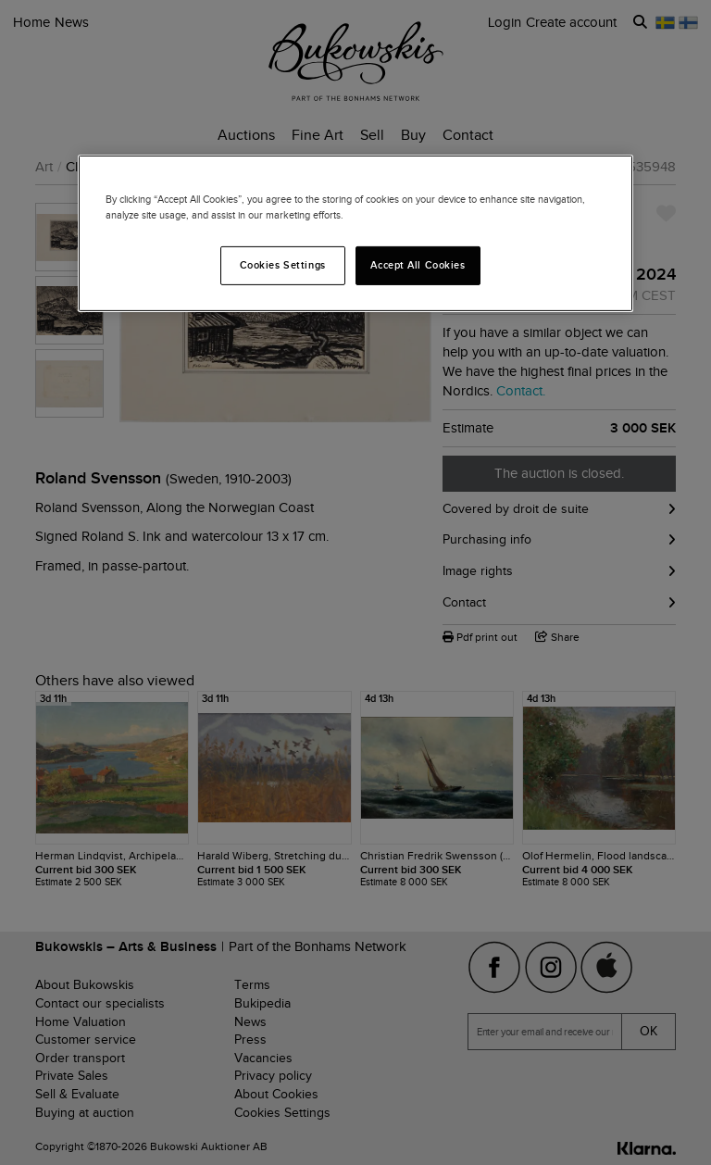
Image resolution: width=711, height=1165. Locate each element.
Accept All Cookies (417, 264)
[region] (355, 233)
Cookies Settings (283, 264)
